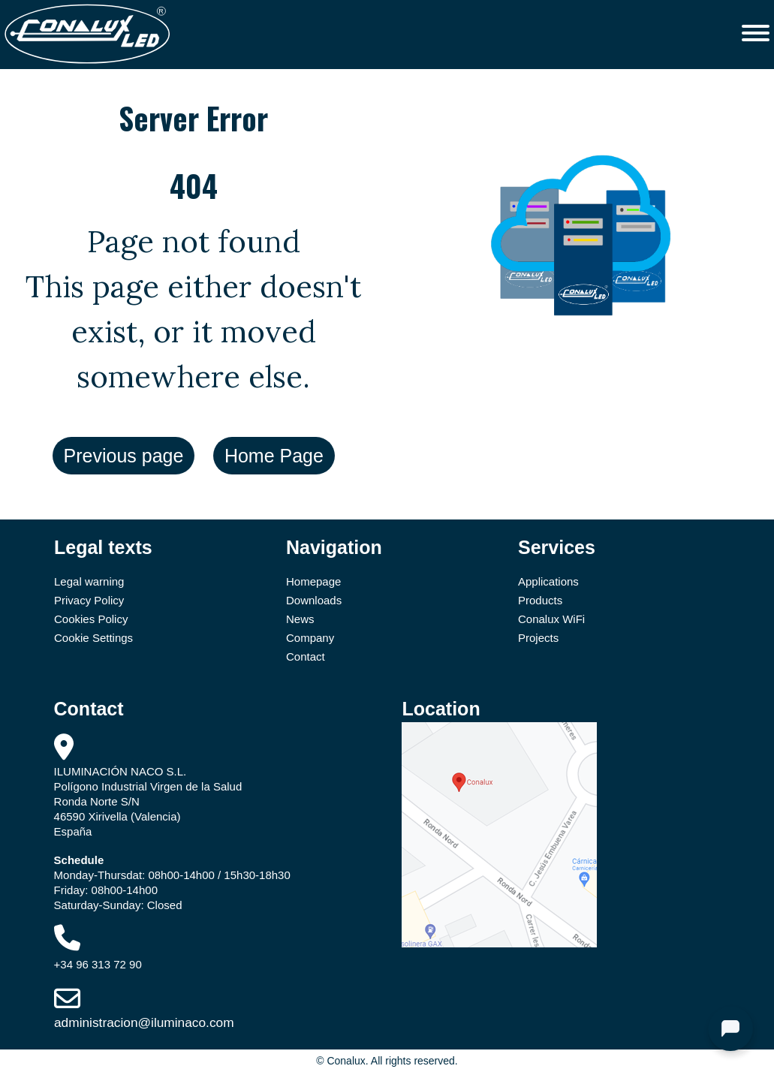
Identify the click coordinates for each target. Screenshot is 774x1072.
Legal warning (89, 581)
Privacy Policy (89, 600)
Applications (548, 581)
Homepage (313, 581)
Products (540, 600)
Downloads (314, 600)
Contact (305, 656)
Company (310, 637)
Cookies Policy (91, 619)
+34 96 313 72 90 (98, 964)
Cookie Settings (93, 637)
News (300, 619)
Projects (538, 637)
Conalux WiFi (551, 619)
